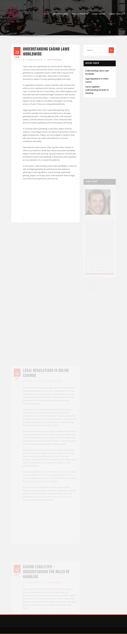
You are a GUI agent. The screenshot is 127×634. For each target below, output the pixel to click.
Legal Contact (117, 14)
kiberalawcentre (33, 60)
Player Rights (80, 14)
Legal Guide (98, 14)
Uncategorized (54, 60)
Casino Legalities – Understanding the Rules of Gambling (96, 90)
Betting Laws (60, 14)
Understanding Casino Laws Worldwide (46, 52)
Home (46, 14)
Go (111, 50)
